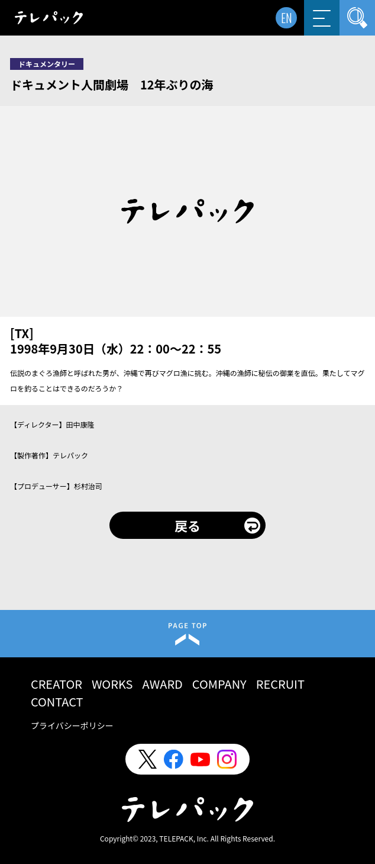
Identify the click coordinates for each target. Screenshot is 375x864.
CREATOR (56, 683)
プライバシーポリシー (72, 725)
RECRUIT (280, 683)
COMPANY (219, 683)
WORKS (112, 683)
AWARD (163, 683)
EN (286, 18)
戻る (187, 525)
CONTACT (57, 701)
